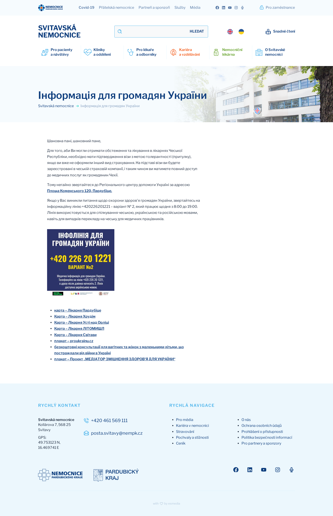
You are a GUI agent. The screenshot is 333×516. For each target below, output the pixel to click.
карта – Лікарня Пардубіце (77, 310)
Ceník (180, 443)
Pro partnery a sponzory (261, 443)
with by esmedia (166, 503)
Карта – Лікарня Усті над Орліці (81, 322)
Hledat (197, 31)
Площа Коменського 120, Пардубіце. (79, 191)
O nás (246, 420)
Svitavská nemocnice (58, 106)
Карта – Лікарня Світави (75, 335)
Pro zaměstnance (277, 7)
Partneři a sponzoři (154, 7)
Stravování (185, 432)
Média (195, 7)
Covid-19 (86, 7)
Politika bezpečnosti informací (267, 437)
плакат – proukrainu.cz (73, 341)
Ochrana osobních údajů (262, 425)
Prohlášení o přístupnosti (262, 432)
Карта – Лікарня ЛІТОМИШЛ (79, 328)
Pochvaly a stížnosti (192, 437)
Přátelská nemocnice (116, 7)
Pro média (184, 420)
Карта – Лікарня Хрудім (75, 316)
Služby (179, 7)
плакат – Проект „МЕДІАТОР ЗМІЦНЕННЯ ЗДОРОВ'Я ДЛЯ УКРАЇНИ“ (114, 359)
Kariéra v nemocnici (192, 425)
